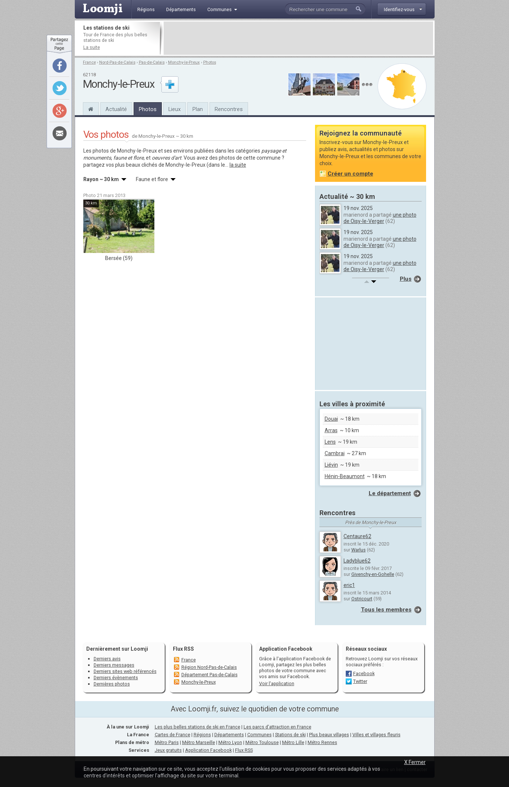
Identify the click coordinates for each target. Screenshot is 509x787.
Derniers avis (107, 658)
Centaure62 (357, 536)
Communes (259, 734)
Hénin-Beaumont (345, 476)
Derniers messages (114, 665)
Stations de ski (290, 734)
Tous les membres (386, 609)
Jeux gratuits (168, 750)
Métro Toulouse (262, 742)
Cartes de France (172, 734)
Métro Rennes (322, 742)
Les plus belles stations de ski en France (197, 727)
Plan (197, 109)
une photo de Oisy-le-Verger (380, 218)
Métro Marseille (198, 742)
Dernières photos (112, 684)
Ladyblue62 (357, 561)
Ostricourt (361, 598)
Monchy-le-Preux (184, 62)
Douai (331, 419)
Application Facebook (208, 750)
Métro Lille (293, 742)
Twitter (360, 681)
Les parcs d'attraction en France (277, 727)
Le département (390, 493)
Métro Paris (167, 742)
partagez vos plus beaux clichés (120, 165)
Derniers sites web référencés (125, 671)
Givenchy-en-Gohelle (372, 574)
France (89, 62)
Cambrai (335, 453)
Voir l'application (276, 683)
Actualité (116, 109)
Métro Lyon (230, 742)
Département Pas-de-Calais (209, 674)
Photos (209, 62)
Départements (229, 734)
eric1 (349, 585)
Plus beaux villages (329, 734)
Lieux (174, 109)
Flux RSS (183, 649)
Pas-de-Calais (152, 62)
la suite (238, 165)
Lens (330, 442)
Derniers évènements (116, 677)
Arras (331, 430)
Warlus (358, 550)
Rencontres (229, 109)
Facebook (364, 673)
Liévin (331, 465)
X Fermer (415, 762)
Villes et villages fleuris (376, 734)
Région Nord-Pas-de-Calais (209, 667)
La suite (91, 47)
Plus (406, 279)
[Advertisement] (298, 38)
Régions (202, 734)
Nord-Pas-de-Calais (117, 62)
